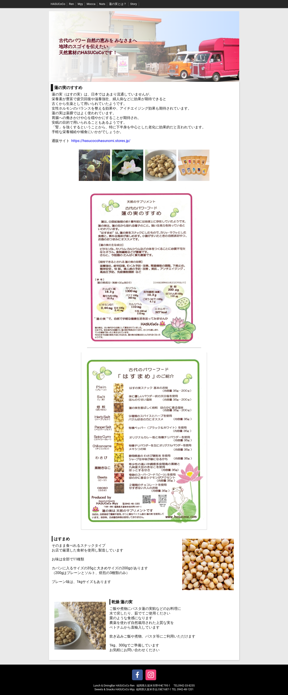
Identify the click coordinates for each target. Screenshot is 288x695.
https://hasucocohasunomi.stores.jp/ (100, 141)
